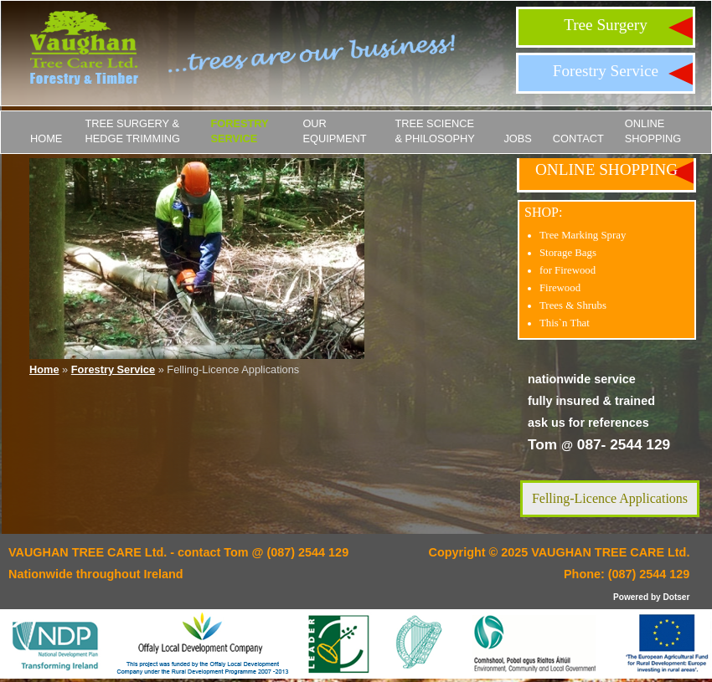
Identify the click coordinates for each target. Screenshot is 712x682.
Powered (630, 597)
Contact (578, 138)
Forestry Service (605, 70)
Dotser (676, 597)
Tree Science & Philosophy (434, 131)
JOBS (517, 138)
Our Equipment (334, 131)
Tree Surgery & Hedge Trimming (132, 131)
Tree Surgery (606, 24)
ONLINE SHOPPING (653, 131)
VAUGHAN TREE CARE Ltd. (610, 552)
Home (46, 138)
